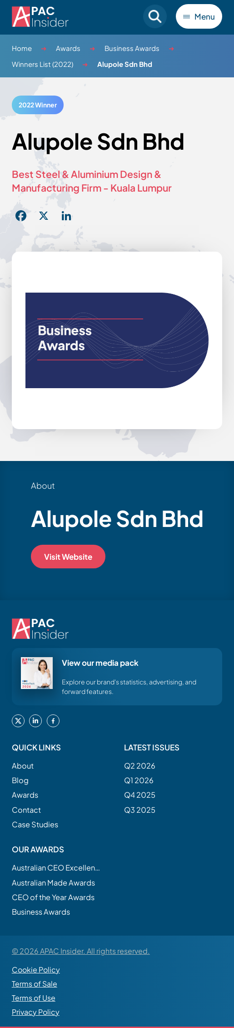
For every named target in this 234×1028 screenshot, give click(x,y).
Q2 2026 (139, 765)
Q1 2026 (139, 780)
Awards (68, 48)
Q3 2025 (139, 810)
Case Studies (35, 824)
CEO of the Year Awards (53, 897)
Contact (26, 810)
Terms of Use (33, 998)
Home (22, 48)
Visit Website (68, 557)
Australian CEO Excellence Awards (57, 867)
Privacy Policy (36, 1012)
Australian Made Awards (53, 882)
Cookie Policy (36, 969)
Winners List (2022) (42, 64)
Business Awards (132, 48)
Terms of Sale (34, 983)
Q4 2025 (139, 795)
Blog (20, 780)
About (23, 765)
